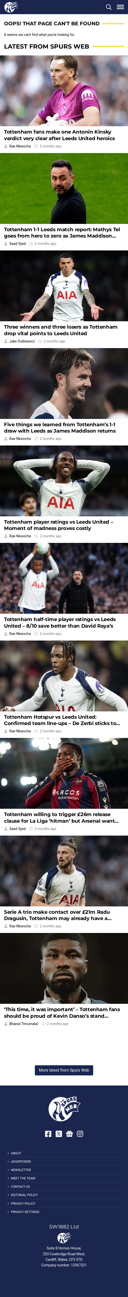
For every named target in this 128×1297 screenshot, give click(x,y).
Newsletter (21, 1170)
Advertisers (21, 1161)
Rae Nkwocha (20, 146)
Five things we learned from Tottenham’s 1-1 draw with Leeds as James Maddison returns (60, 427)
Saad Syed (17, 243)
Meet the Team (23, 1178)
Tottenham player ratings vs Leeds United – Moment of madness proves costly (58, 525)
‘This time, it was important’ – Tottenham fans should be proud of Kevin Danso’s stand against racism (62, 1015)
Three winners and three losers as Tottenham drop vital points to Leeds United (61, 330)
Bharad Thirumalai (23, 1024)
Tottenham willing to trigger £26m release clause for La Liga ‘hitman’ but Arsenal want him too (59, 820)
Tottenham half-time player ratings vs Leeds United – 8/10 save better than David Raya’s (60, 622)
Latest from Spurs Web (46, 46)
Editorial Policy (24, 1195)
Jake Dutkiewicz (22, 341)
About (16, 1153)
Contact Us (20, 1186)
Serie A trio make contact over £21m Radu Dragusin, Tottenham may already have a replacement (57, 918)
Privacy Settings (25, 1212)
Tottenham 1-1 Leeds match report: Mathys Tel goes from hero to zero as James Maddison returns (62, 235)
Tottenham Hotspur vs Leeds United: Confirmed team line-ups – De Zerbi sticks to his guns (60, 723)
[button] (109, 7)
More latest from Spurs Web (64, 1070)
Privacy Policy (23, 1203)
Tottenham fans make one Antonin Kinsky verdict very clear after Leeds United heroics (59, 135)
